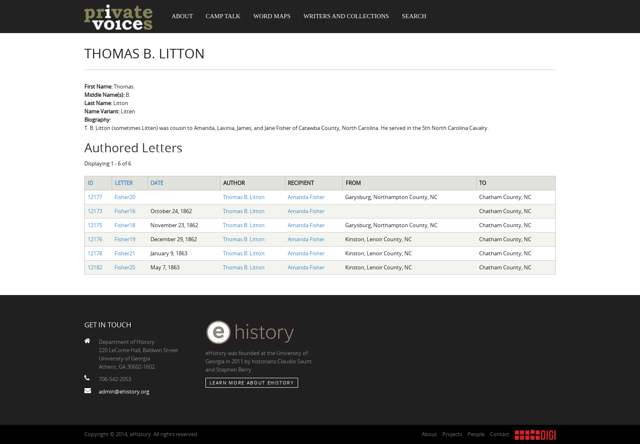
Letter (124, 183)
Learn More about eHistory (252, 382)
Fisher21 (125, 253)
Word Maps (272, 16)
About (182, 16)
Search (414, 16)
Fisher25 (125, 267)
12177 (95, 197)
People (476, 434)
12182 (95, 267)
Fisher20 (125, 197)
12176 (95, 239)
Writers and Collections (346, 16)
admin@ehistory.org (124, 391)
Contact (499, 434)
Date (156, 183)
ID (90, 183)
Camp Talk (223, 16)
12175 (95, 225)
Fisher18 (125, 225)
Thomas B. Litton (244, 197)
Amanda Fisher (306, 197)
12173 (95, 211)
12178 (95, 253)
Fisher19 (125, 239)
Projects (452, 434)
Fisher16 (125, 211)
